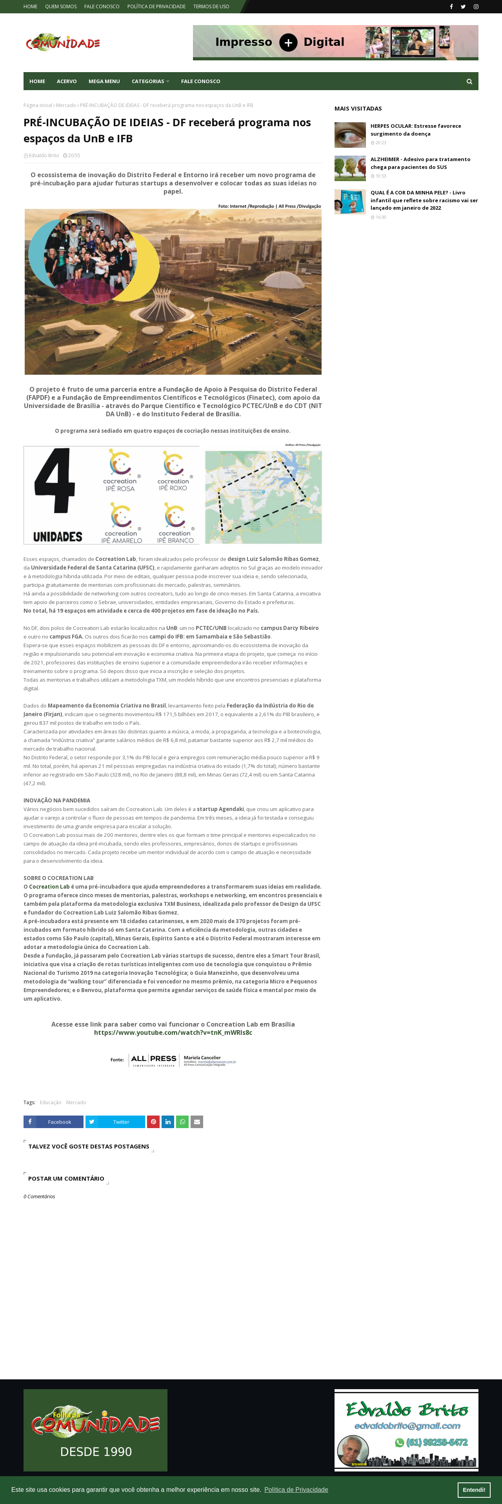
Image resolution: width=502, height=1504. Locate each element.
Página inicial (38, 105)
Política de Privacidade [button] (296, 1489)
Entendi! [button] (474, 1490)
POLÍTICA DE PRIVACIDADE (156, 6)
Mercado (66, 105)
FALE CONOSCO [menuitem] (200, 81)
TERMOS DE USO (211, 6)
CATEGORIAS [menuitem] (148, 81)
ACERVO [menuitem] (67, 81)
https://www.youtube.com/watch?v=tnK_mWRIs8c (173, 1032)
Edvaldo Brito (44, 155)
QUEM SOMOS (60, 6)
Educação (51, 1102)
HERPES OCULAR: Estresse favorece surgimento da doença (416, 129)
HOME (30, 6)
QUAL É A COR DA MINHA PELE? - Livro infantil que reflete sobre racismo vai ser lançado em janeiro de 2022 (424, 200)
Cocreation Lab (49, 886)
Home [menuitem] (37, 81)
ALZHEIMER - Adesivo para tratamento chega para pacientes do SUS (421, 163)
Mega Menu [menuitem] (104, 81)
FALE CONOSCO (102, 6)
